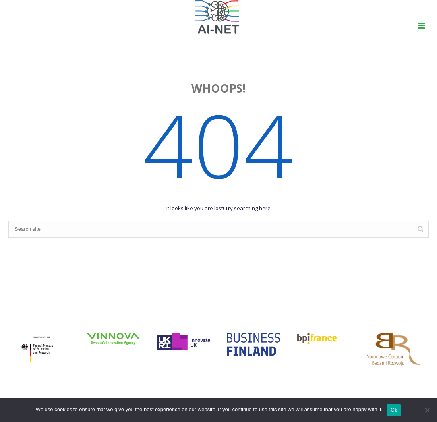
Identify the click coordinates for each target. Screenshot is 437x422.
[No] (427, 410)
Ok (394, 410)
